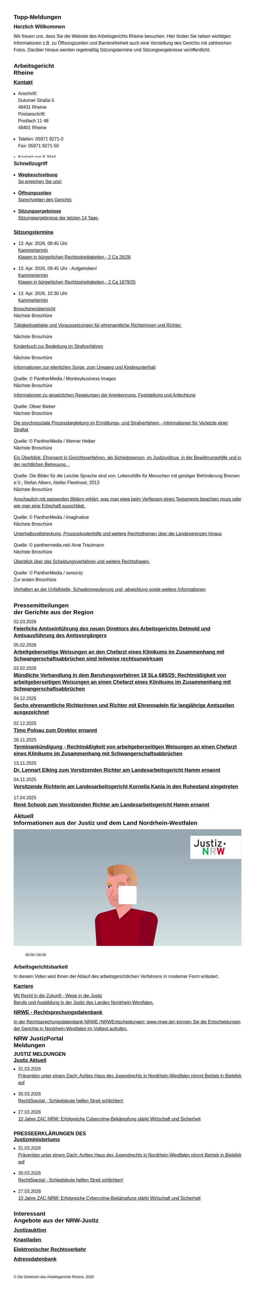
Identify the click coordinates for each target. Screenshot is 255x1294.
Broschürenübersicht (34, 308)
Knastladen (27, 1240)
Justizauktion (30, 1230)
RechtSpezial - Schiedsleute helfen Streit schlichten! (70, 1100)
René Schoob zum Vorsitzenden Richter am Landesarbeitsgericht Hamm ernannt (111, 805)
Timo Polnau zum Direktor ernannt (55, 730)
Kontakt (23, 82)
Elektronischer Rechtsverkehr (50, 1249)
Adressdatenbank (35, 1259)
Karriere (23, 986)
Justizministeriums (50, 1137)
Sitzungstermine (33, 232)
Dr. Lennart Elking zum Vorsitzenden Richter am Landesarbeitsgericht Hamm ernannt (117, 770)
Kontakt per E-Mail (37, 157)
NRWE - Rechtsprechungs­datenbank (58, 1012)
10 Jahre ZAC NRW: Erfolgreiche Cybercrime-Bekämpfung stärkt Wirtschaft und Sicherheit (109, 1119)
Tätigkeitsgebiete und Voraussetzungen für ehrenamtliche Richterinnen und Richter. (98, 325)
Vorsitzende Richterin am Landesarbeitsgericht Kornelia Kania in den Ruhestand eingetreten (126, 786)
